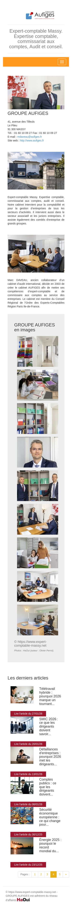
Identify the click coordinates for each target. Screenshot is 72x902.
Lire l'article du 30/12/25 (28, 834)
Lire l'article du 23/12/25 (28, 864)
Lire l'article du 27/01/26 (28, 713)
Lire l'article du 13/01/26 (28, 774)
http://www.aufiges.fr (32, 140)
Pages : (24, 874)
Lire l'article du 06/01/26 (28, 804)
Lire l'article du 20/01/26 (28, 743)
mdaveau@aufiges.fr (29, 136)
